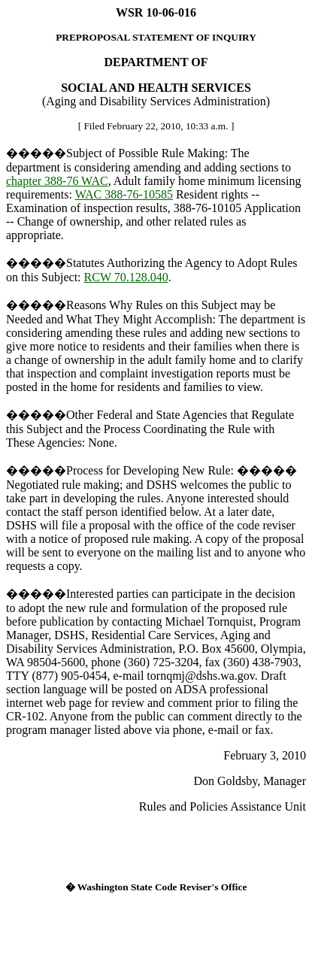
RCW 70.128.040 (126, 277)
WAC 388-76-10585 (124, 194)
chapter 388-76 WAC (57, 180)
